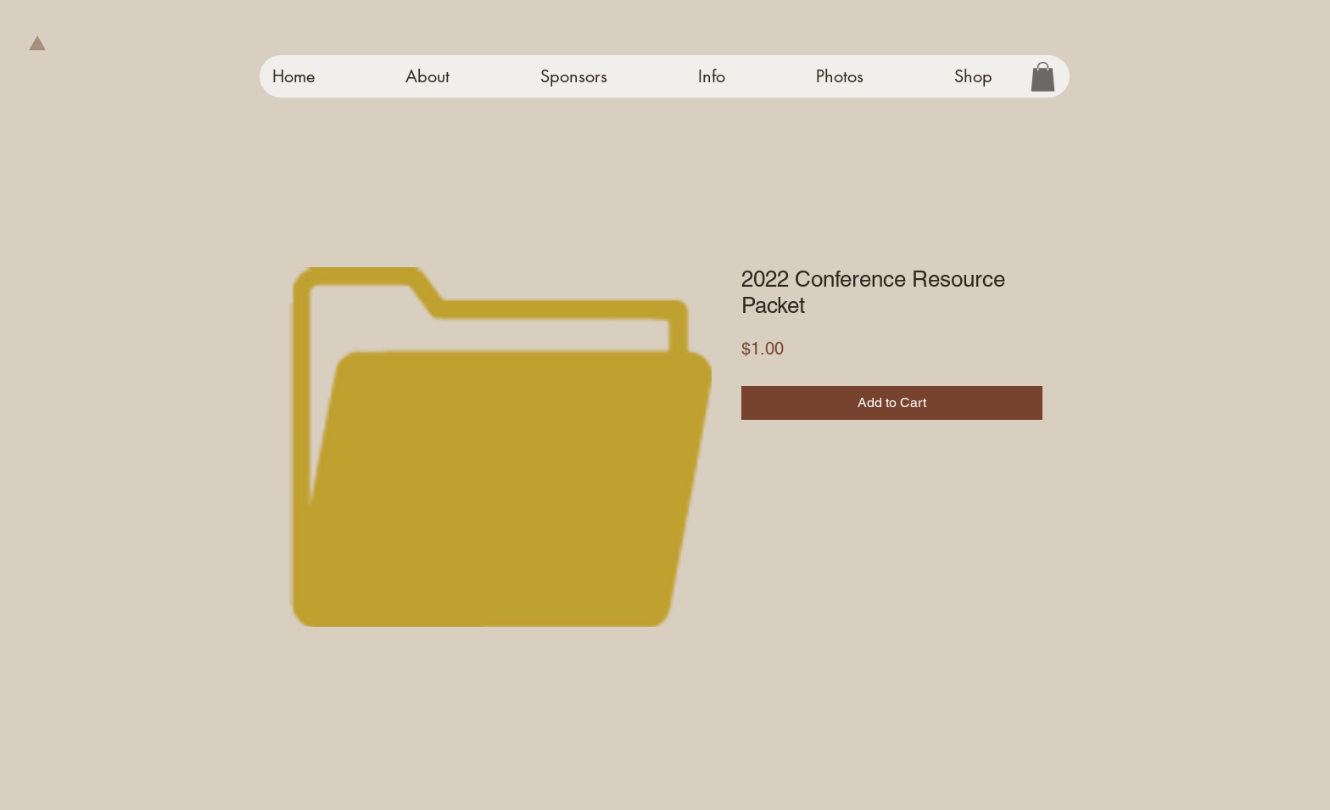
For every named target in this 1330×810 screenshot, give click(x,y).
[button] (1043, 77)
